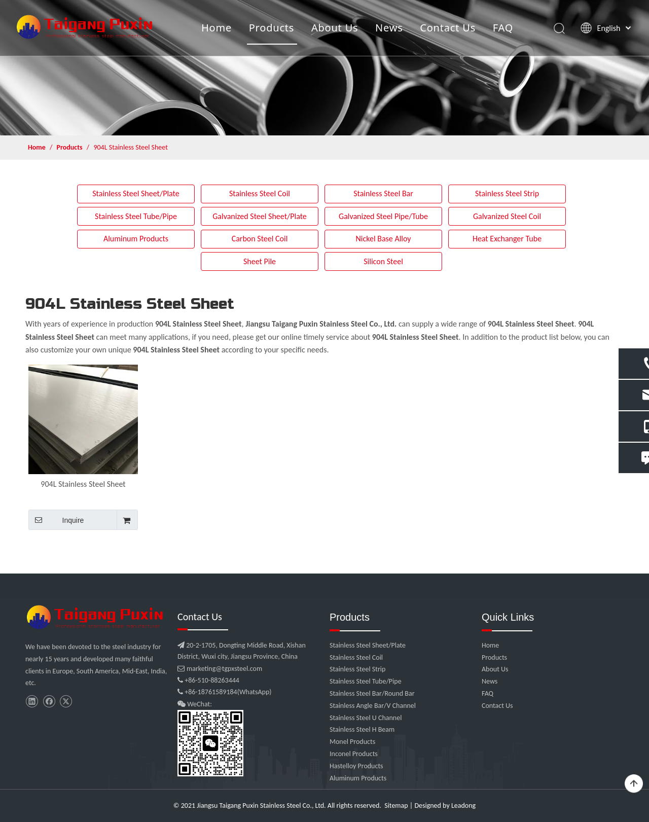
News (389, 27)
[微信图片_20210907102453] (96, 617)
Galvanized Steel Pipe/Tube (383, 216)
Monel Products (352, 741)
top (634, 784)
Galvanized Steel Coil (507, 216)
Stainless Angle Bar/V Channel (373, 705)
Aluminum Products (135, 238)
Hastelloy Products (356, 766)
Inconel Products (354, 753)
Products (272, 27)
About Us (334, 27)
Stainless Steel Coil (259, 193)
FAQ (503, 27)
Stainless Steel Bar (383, 193)
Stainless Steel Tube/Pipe (136, 216)
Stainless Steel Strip (507, 193)
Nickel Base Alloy (383, 238)
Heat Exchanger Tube (507, 238)
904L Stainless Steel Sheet (83, 484)
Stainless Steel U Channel (366, 717)
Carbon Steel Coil (260, 238)
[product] (324, 67)
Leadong (463, 805)
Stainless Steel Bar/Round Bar (372, 693)
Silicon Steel (383, 261)
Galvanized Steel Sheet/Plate (259, 216)
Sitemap (396, 805)
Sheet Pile (259, 261)
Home (216, 27)
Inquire (56, 520)
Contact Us (448, 27)
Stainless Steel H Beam (362, 729)
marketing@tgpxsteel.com (219, 668)
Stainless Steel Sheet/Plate (135, 193)
